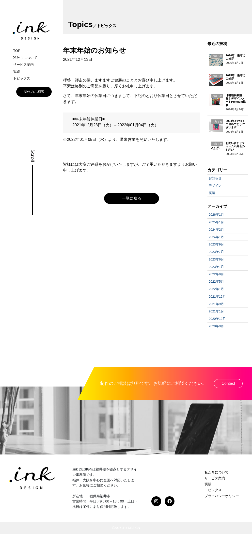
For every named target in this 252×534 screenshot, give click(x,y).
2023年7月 (216, 252)
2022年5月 (216, 281)
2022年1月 (216, 289)
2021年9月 (216, 304)
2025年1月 (216, 222)
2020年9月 (216, 326)
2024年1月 (216, 237)
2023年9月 (216, 244)
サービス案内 (23, 64)
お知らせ (215, 178)
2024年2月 (216, 229)
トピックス (21, 78)
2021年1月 (216, 311)
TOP (16, 51)
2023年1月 (216, 267)
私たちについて (25, 58)
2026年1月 (216, 214)
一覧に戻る (132, 198)
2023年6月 (216, 259)
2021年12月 (217, 296)
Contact (228, 383)
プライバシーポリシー (222, 496)
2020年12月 (217, 319)
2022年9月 (216, 274)
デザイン (215, 185)
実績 (16, 71)
